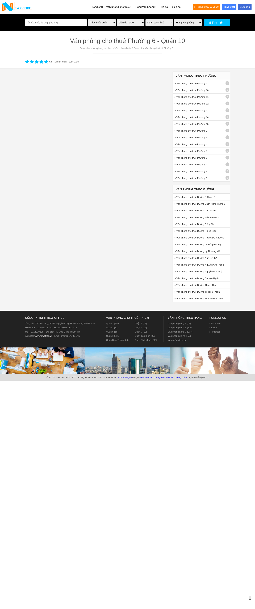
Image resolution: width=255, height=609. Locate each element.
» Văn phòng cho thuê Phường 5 (190, 151)
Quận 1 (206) (112, 323)
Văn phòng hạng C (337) (180, 331)
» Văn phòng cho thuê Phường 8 (190, 171)
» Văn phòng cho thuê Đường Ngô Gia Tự (195, 258)
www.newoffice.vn (43, 336)
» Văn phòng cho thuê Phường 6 (190, 158)
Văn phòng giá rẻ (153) (179, 336)
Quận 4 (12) (141, 327)
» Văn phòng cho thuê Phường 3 (190, 137)
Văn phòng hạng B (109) (180, 327)
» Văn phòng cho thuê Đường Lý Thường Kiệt (197, 251)
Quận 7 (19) (141, 331)
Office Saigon (125, 377)
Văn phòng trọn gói (177, 340)
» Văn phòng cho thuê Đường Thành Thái (195, 285)
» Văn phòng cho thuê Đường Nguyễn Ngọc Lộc (198, 271)
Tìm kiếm (217, 22)
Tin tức (165, 7)
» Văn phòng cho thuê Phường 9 (190, 178)
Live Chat (229, 7)
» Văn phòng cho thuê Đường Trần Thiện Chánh (198, 298)
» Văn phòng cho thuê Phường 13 (191, 110)
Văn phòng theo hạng (185, 317)
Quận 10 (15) (112, 336)
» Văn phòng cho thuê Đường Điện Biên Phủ (196, 217)
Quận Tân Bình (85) (145, 336)
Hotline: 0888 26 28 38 (206, 7)
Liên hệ (176, 7)
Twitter (214, 327)
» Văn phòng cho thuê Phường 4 (190, 144)
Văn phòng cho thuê (119, 5)
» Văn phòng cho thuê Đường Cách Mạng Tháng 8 (199, 204)
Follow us (218, 317)
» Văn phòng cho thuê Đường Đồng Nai (194, 224)
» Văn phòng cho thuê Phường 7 (190, 164)
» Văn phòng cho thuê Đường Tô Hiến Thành (197, 292)
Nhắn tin (245, 7)
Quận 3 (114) (112, 327)
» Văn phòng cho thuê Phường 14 (191, 117)
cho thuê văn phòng (150, 377)
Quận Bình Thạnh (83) (117, 340)
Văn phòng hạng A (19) (179, 323)
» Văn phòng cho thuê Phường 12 (191, 103)
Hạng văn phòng (146, 5)
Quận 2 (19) (141, 323)
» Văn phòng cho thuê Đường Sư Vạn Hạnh (196, 278)
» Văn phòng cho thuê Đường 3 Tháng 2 (194, 197)
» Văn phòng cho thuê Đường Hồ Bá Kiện (195, 231)
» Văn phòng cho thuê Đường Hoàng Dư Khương (199, 237)
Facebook (215, 323)
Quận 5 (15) (112, 331)
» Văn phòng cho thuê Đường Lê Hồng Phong (197, 244)
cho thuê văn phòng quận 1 (175, 377)
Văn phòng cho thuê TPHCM (127, 317)
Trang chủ (97, 7)
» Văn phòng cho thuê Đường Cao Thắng (195, 210)
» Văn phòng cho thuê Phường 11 (191, 97)
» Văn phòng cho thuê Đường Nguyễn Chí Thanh (199, 264)
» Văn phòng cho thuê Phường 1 (190, 83)
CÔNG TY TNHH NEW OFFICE (44, 317)
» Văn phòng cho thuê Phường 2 (190, 130)
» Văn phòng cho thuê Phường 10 (191, 90)
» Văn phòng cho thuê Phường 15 (191, 124)
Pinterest (215, 331)
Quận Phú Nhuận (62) (146, 340)
